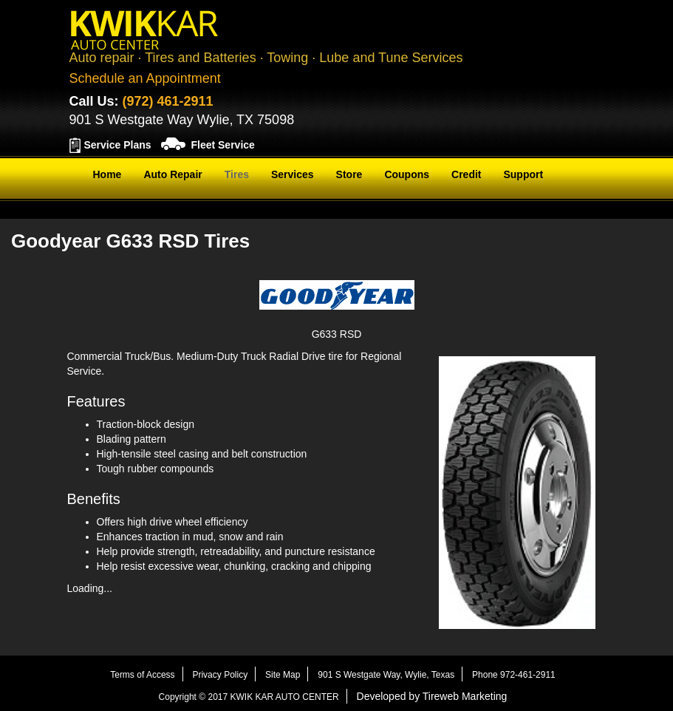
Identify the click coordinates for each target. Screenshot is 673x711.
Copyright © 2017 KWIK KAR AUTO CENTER (249, 697)
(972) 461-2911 (168, 101)
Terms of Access (142, 675)
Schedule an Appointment (145, 78)
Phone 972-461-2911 (514, 675)
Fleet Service (222, 145)
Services (292, 174)
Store (349, 174)
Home (107, 174)
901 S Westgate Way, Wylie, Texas (386, 675)
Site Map (282, 675)
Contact (112, 211)
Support (523, 174)
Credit (466, 174)
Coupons (406, 174)
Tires (237, 174)
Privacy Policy (219, 675)
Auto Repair (172, 174)
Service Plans (117, 145)
